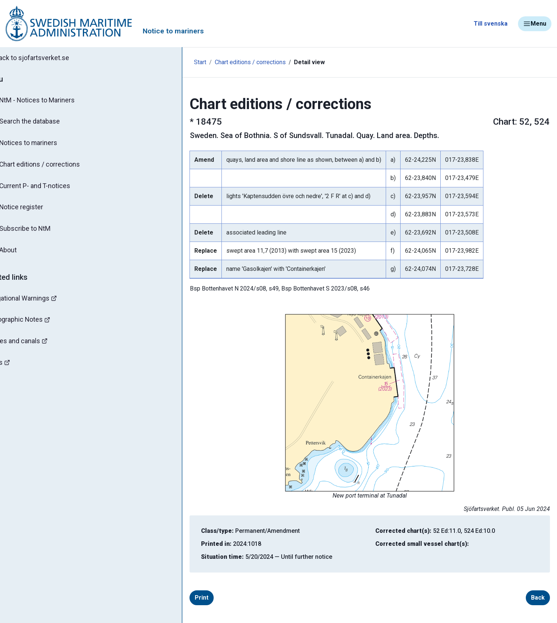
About (22, 254)
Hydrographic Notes (39, 324)
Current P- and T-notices (49, 188)
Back (516, 597)
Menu (534, 23)
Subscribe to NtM (39, 232)
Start (157, 62)
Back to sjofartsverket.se (48, 58)
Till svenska (491, 23)
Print (180, 597)
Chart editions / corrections (54, 166)
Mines (19, 368)
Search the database (43, 122)
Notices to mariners (43, 144)
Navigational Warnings (42, 302)
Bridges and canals (37, 346)
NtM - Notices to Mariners (51, 100)
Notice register (35, 210)
